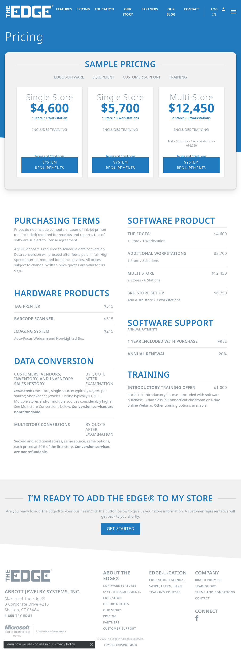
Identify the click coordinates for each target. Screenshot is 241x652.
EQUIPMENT (103, 77)
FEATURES (64, 9)
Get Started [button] (120, 528)
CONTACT (191, 9)
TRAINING (178, 77)
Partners (111, 622)
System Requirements (122, 592)
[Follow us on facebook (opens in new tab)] (197, 618)
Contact (202, 598)
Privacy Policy (64, 644)
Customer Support (119, 629)
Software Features (120, 586)
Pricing (109, 616)
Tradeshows (206, 586)
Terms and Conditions (49, 156)
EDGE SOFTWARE (69, 77)
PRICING (83, 9)
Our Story (112, 610)
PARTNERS (149, 9)
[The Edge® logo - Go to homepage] (30, 11)
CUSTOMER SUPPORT (142, 77)
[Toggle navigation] (233, 11)
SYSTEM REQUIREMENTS (49, 165)
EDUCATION (104, 9)
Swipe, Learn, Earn (165, 586)
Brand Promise (208, 580)
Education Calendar (167, 580)
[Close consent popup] (91, 644)
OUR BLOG (170, 12)
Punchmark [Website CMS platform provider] (128, 645)
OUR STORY (128, 12)
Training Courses (165, 592)
